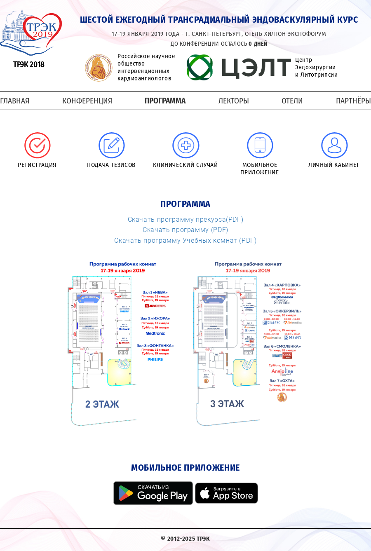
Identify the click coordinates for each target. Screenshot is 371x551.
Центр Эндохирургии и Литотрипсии (316, 67)
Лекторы (233, 101)
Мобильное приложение (259, 168)
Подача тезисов (111, 165)
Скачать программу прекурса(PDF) (186, 219)
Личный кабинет (333, 165)
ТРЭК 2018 (29, 64)
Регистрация (37, 165)
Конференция (87, 101)
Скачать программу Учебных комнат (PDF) (185, 240)
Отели (292, 101)
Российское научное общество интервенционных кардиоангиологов (146, 67)
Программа (165, 101)
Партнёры (353, 101)
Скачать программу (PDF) (185, 229)
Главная (14, 101)
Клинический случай (185, 165)
